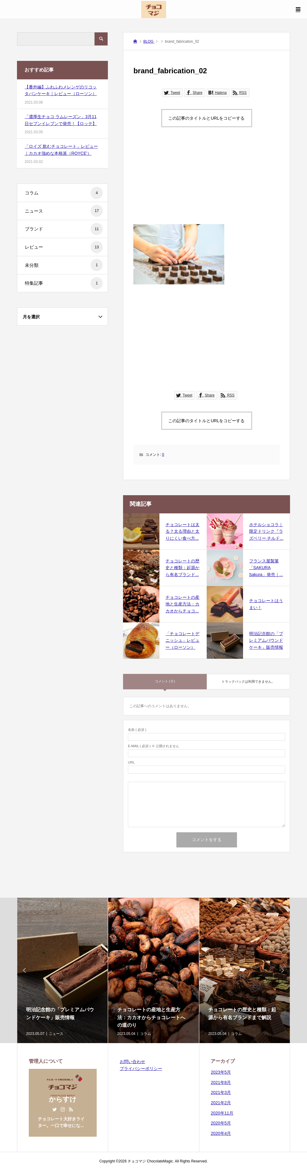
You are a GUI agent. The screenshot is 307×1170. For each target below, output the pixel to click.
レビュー (64, 247)
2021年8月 (221, 1082)
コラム (64, 193)
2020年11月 (222, 1113)
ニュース (64, 211)
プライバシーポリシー (141, 1068)
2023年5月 (221, 1072)
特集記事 (64, 283)
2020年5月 (221, 1123)
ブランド (64, 229)
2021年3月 (221, 1092)
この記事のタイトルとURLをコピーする (206, 118)
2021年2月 (221, 1102)
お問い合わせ (132, 1061)
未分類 (64, 265)
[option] (62, 970)
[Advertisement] (206, 181)
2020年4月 (221, 1133)
